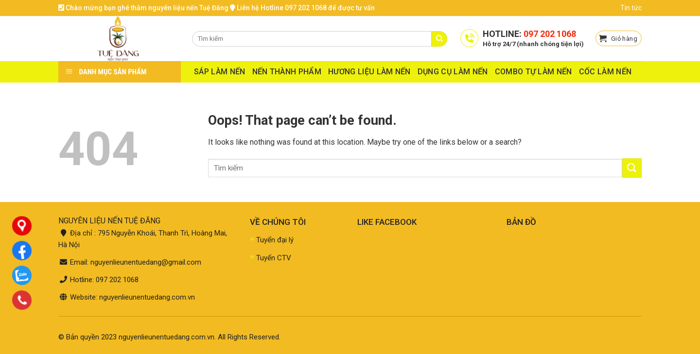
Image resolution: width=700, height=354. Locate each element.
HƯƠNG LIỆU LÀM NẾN (369, 71)
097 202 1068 (550, 34)
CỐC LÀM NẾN (605, 71)
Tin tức (631, 8)
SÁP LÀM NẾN (219, 71)
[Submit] (632, 167)
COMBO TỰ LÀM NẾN (533, 71)
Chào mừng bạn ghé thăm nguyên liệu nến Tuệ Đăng (143, 8)
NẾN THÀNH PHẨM (286, 71)
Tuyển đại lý (275, 240)
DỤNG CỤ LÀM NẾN (453, 71)
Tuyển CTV (273, 257)
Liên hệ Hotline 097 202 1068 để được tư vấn (302, 8)
